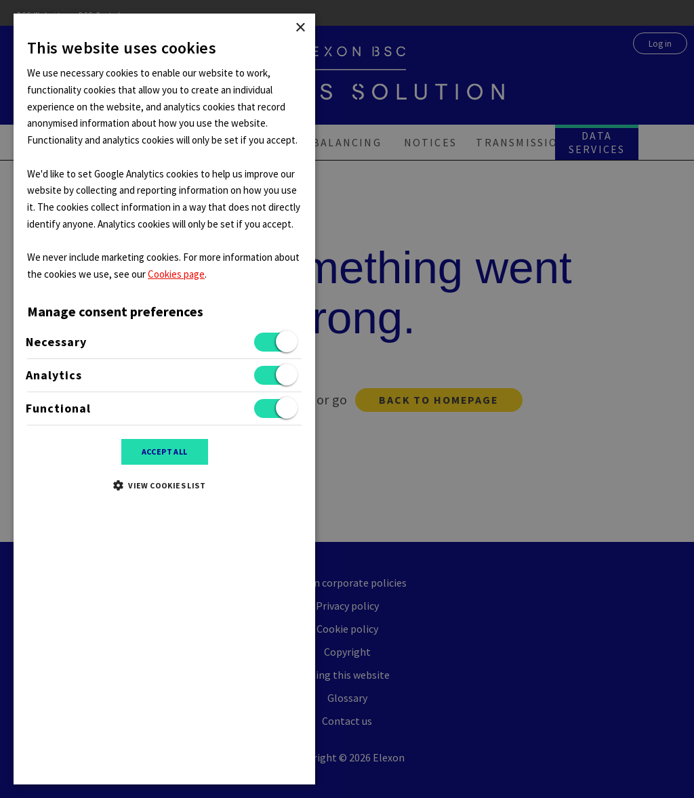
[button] (164, 485)
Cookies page (176, 274)
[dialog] (347, 399)
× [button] (300, 28)
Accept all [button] (165, 451)
